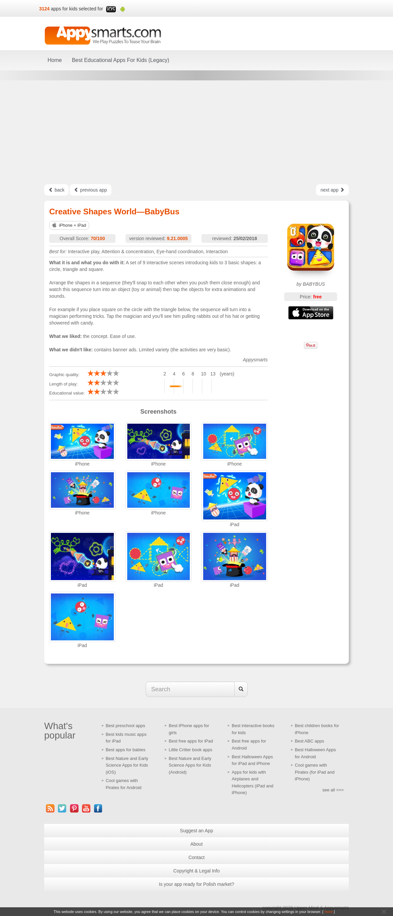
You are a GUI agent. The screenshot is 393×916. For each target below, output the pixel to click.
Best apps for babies (126, 749)
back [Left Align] (56, 190)
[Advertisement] (196, 132)
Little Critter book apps (190, 749)
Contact (196, 857)
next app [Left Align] (332, 190)
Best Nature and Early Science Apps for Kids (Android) (190, 765)
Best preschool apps (125, 725)
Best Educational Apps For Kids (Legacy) (120, 60)
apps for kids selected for (77, 8)
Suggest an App (196, 830)
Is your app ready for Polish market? (196, 884)
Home (55, 60)
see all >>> (333, 789)
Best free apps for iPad (191, 741)
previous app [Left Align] (90, 190)
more (328, 912)
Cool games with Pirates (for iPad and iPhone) (315, 772)
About (196, 844)
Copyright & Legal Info (196, 870)
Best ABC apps (309, 741)
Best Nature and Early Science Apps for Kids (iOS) (127, 765)
